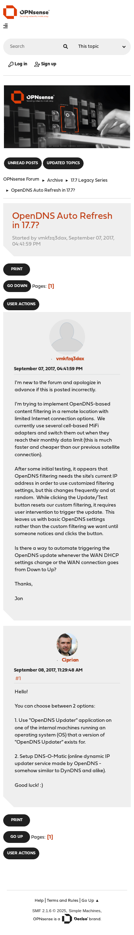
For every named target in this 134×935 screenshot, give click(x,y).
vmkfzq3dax (70, 359)
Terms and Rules (62, 901)
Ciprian (70, 660)
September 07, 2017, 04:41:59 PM (48, 369)
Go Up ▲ (90, 901)
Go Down (17, 286)
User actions (21, 304)
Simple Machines (84, 910)
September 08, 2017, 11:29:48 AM (48, 670)
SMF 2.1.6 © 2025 (49, 910)
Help (39, 901)
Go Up (16, 837)
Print (17, 269)
